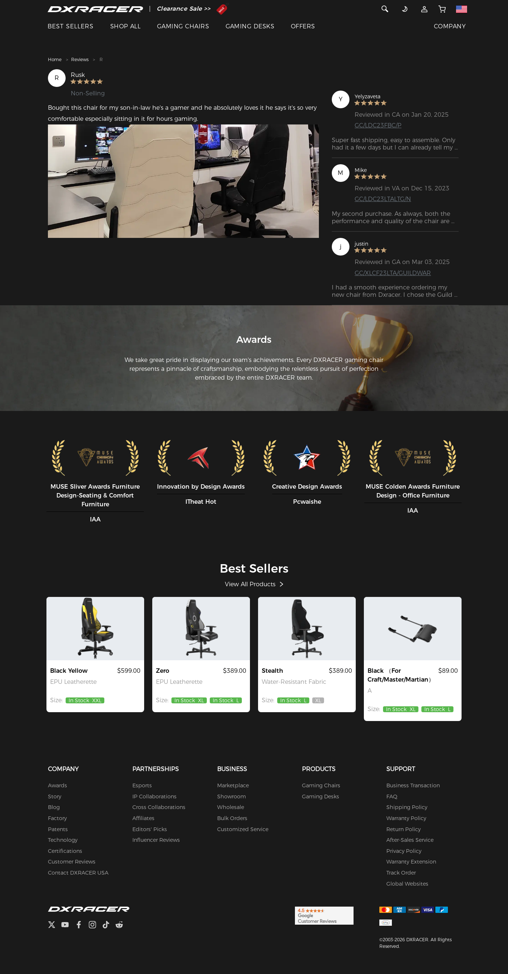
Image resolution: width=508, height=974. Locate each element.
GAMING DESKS (250, 26)
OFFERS (303, 26)
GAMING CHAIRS (183, 26)
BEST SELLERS (71, 26)
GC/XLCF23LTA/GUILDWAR (393, 273)
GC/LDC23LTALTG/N (383, 199)
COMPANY (450, 26)
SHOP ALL (125, 26)
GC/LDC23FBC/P (378, 125)
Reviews (79, 59)
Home (55, 59)
